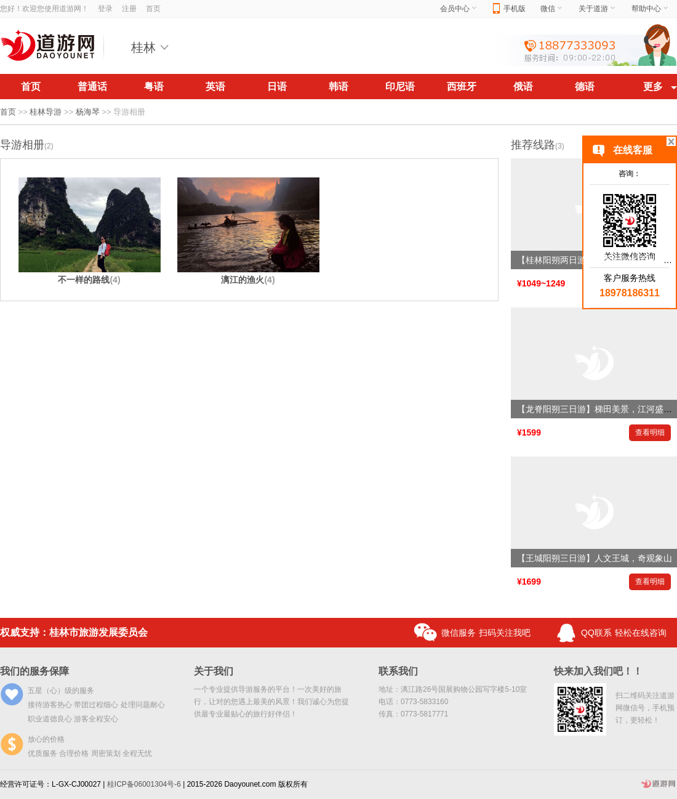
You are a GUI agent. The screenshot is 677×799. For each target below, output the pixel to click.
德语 (585, 86)
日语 (277, 86)
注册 (129, 8)
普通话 (92, 86)
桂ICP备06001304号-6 (144, 784)
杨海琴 (88, 111)
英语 (215, 86)
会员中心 (459, 8)
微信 (552, 8)
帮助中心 (650, 8)
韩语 (338, 86)
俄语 (523, 86)
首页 (153, 8)
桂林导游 (46, 111)
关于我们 (213, 671)
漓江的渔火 (247, 280)
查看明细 (650, 432)
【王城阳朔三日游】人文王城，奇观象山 (594, 558)
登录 (105, 8)
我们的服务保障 (34, 671)
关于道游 (598, 8)
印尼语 (400, 86)
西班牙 (461, 86)
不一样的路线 (89, 280)
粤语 (154, 86)
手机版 (509, 9)
